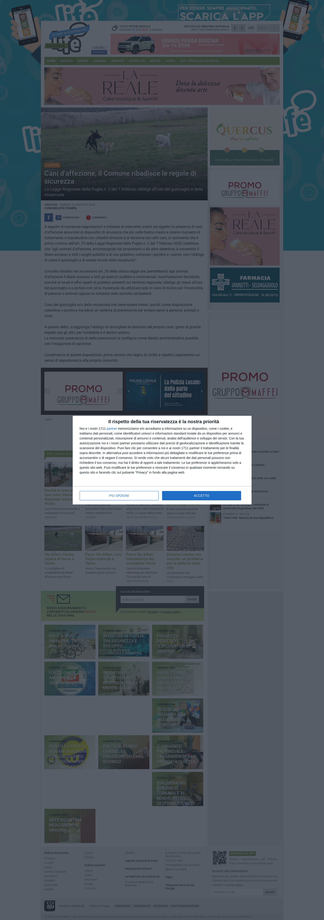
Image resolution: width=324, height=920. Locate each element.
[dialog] (162, 460)
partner (112, 428)
